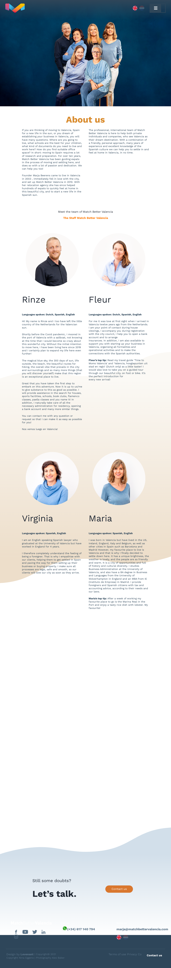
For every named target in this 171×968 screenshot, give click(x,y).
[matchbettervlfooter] (28, 922)
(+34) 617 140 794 (81, 929)
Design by (19, 954)
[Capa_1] (52, 8)
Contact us (119, 889)
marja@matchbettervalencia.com (141, 929)
